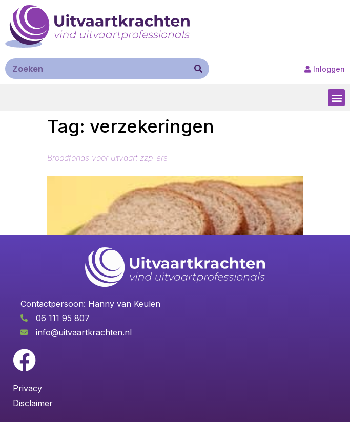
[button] (336, 97)
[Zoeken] (198, 68)
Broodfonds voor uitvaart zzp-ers (107, 158)
